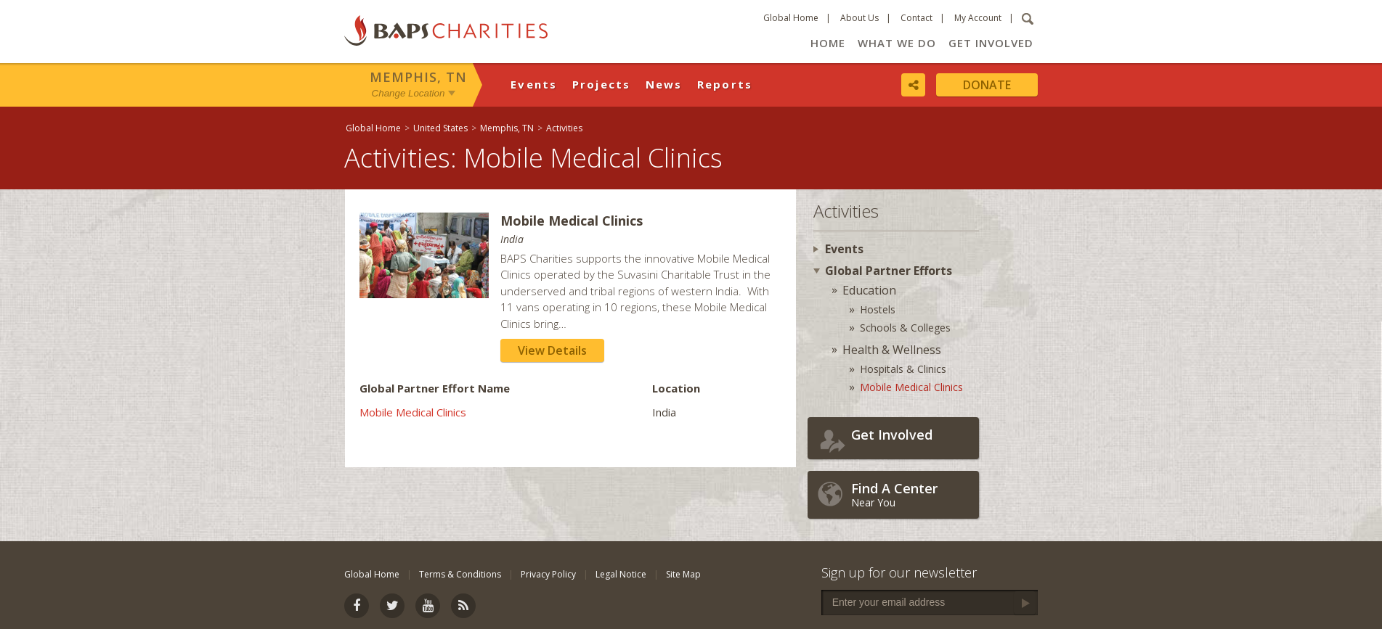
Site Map (683, 574)
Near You (911, 494)
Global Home (790, 18)
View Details (552, 350)
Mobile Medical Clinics (412, 412)
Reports (725, 84)
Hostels (877, 309)
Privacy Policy (548, 574)
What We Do (897, 43)
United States (440, 128)
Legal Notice (621, 574)
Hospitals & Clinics (903, 369)
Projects (601, 84)
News (664, 84)
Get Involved (990, 43)
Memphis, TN (418, 77)
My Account (977, 18)
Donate (987, 85)
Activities (564, 128)
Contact (916, 18)
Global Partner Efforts (888, 271)
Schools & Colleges (905, 327)
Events (534, 84)
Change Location (408, 93)
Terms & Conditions (460, 574)
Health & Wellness (891, 350)
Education (869, 290)
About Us (859, 18)
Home (827, 43)
